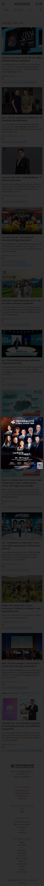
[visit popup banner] (22, 443)
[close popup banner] (40, 419)
